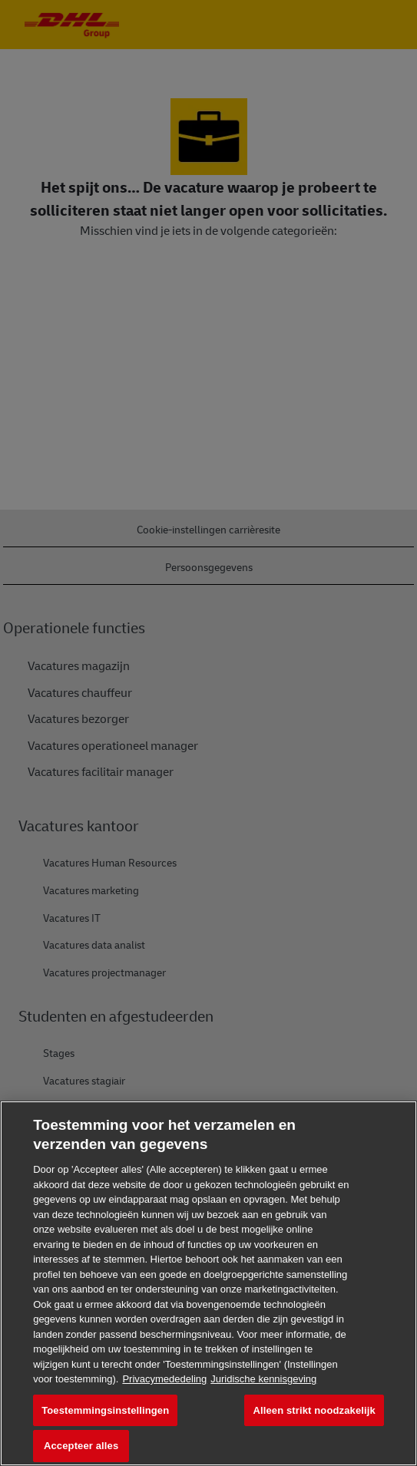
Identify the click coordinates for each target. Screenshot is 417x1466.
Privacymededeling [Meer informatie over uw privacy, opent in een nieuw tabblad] (164, 1379)
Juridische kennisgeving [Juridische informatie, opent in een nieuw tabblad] (263, 1379)
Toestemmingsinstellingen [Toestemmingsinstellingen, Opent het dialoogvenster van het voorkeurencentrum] (105, 1410)
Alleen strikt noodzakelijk (314, 1410)
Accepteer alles (81, 1445)
